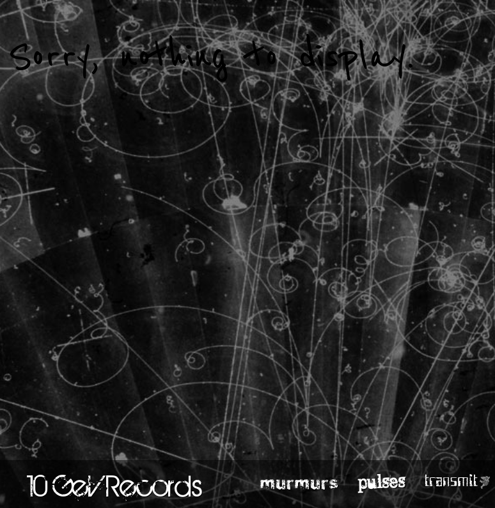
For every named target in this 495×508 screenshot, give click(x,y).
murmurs (299, 482)
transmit (451, 481)
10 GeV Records (115, 486)
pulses (381, 481)
